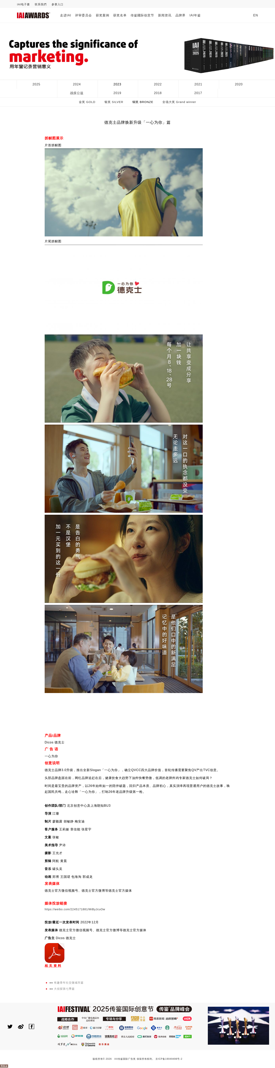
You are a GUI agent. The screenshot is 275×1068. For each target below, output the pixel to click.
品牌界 (180, 15)
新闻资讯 (164, 15)
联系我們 (41, 4)
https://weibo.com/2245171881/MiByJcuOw (75, 909)
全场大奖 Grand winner (179, 102)
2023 (117, 84)
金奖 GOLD (87, 102)
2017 (198, 93)
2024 (77, 84)
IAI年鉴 (195, 15)
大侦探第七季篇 (64, 988)
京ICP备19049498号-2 (168, 1059)
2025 (36, 84)
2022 (158, 84)
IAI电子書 (23, 4)
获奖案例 (102, 15)
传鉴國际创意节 (142, 15)
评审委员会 (83, 15)
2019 (117, 93)
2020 (239, 84)
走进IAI (65, 15)
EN (255, 15)
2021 (198, 84)
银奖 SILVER (114, 102)
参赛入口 (57, 4)
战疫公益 (77, 93)
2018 (158, 93)
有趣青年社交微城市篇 (69, 982)
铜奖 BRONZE (142, 102)
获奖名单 (120, 15)
